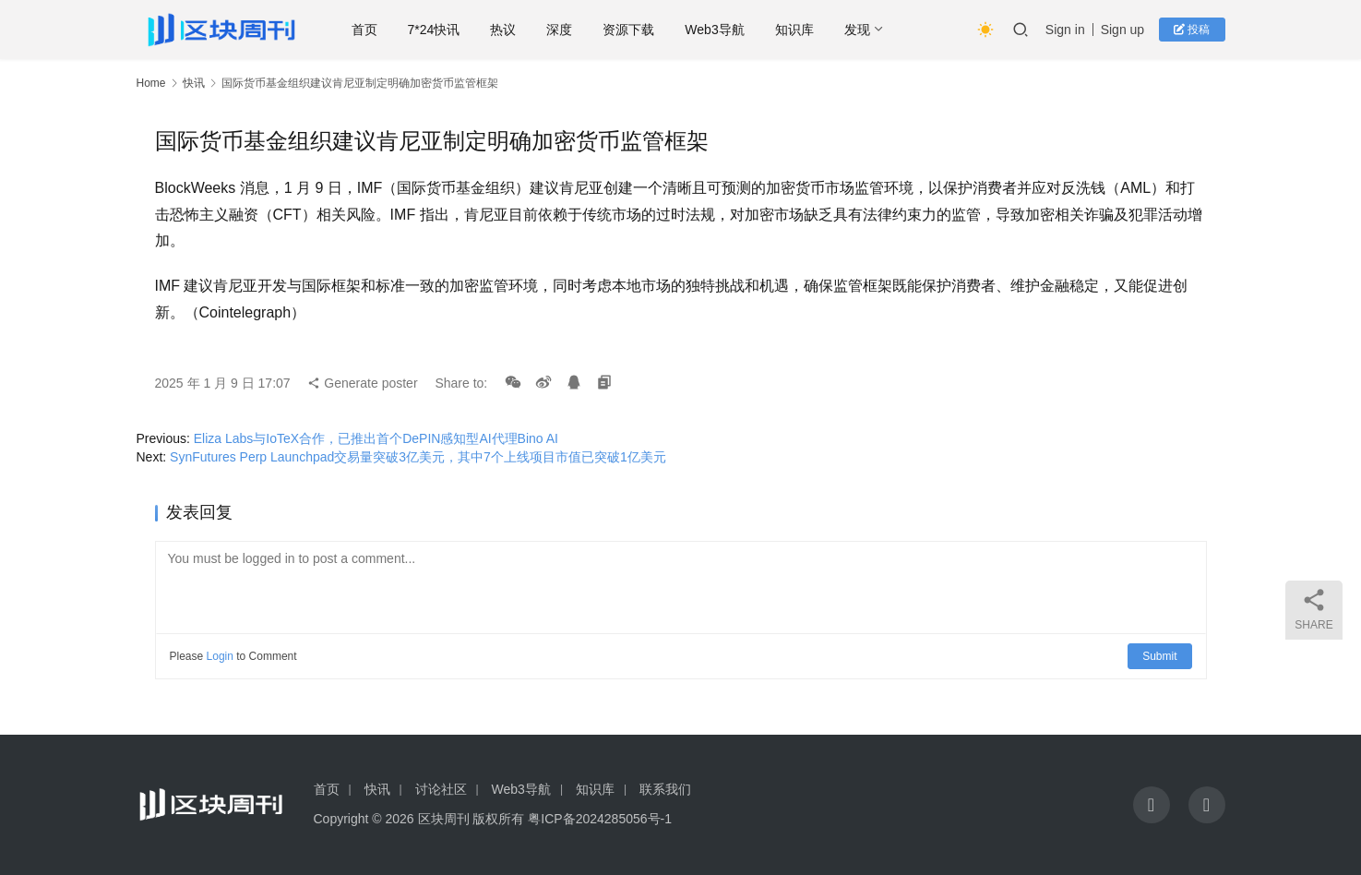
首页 (365, 29)
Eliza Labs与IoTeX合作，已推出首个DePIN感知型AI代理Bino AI (376, 438)
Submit (1159, 656)
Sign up (1122, 29)
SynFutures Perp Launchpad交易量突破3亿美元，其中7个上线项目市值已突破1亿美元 (418, 456)
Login (220, 656)
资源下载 (630, 29)
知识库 (795, 29)
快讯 (194, 83)
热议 (505, 29)
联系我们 (665, 789)
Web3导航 (716, 29)
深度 (561, 29)
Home (151, 83)
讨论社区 (441, 789)
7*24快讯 (435, 29)
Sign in (1065, 29)
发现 (858, 29)
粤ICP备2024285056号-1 (600, 818)
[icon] (1151, 804)
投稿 (1192, 29)
